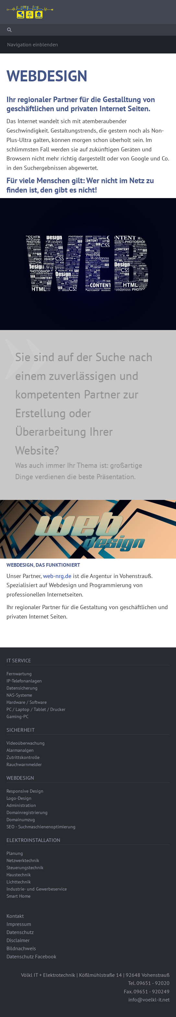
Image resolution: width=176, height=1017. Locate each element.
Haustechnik (18, 875)
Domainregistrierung (27, 812)
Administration (21, 805)
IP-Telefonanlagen (24, 681)
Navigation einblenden (32, 44)
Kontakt (15, 916)
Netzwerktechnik (22, 860)
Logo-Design (18, 798)
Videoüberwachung (25, 743)
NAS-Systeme (19, 695)
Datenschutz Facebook (31, 956)
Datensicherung (22, 688)
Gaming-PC (17, 716)
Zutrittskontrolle (23, 757)
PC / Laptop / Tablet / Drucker (35, 709)
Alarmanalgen (20, 750)
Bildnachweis (21, 948)
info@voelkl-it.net (149, 999)
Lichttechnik (18, 882)
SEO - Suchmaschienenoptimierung (41, 827)
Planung (14, 853)
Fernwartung (19, 674)
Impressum (18, 924)
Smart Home (18, 896)
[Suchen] (88, 30)
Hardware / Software (26, 702)
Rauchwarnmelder (24, 764)
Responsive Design (24, 791)
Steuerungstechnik (24, 867)
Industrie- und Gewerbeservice (36, 889)
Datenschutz (20, 932)
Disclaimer (17, 940)
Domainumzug (20, 819)
